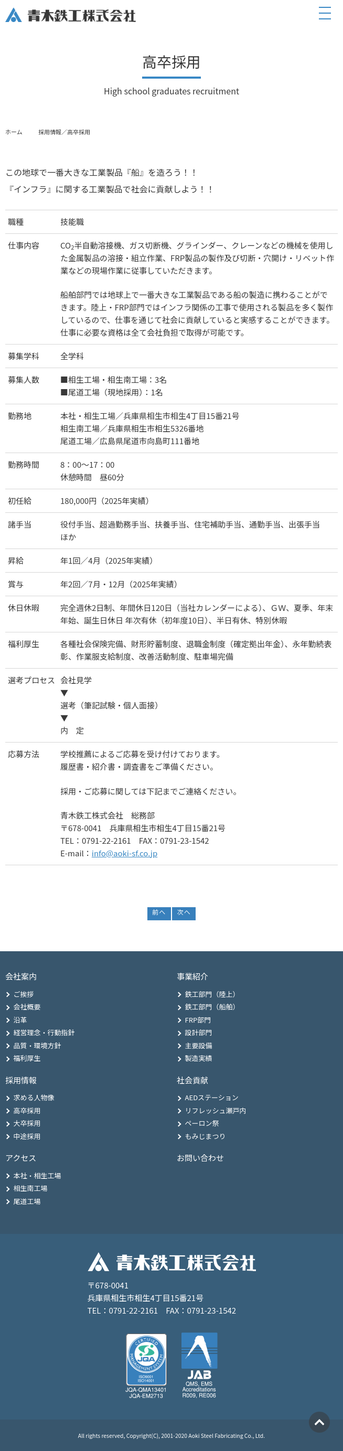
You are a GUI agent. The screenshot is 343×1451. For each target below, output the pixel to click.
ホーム (14, 131)
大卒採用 (27, 1123)
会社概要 (27, 1007)
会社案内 (21, 976)
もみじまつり (205, 1136)
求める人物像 (34, 1097)
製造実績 (198, 1058)
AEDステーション (212, 1097)
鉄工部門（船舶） (212, 1007)
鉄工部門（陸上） (212, 994)
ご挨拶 (24, 994)
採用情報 (21, 1079)
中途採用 (27, 1136)
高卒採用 (27, 1110)
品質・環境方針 (37, 1045)
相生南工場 (31, 1188)
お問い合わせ (200, 1157)
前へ (159, 911)
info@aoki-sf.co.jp (124, 852)
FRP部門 (198, 1020)
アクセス (20, 1157)
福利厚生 (27, 1058)
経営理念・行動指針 (44, 1032)
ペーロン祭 (202, 1123)
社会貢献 (192, 1079)
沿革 (20, 1020)
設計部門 (198, 1032)
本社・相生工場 (37, 1175)
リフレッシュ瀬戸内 (215, 1110)
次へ (183, 911)
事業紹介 (192, 976)
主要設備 (198, 1045)
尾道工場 (27, 1201)
